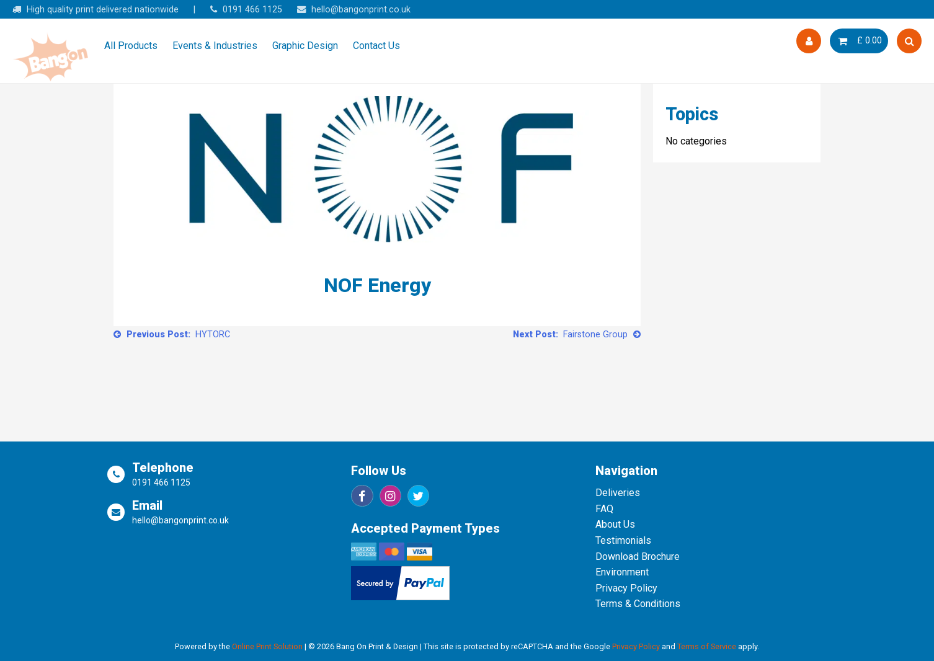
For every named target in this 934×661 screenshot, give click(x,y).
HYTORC (212, 334)
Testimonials (623, 540)
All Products (131, 45)
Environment (622, 572)
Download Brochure (637, 556)
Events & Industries (214, 45)
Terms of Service (706, 646)
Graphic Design (305, 45)
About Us (615, 524)
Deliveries (617, 493)
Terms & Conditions (637, 604)
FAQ (604, 509)
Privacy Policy (626, 588)
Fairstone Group (595, 334)
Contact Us (376, 45)
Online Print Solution (267, 646)
